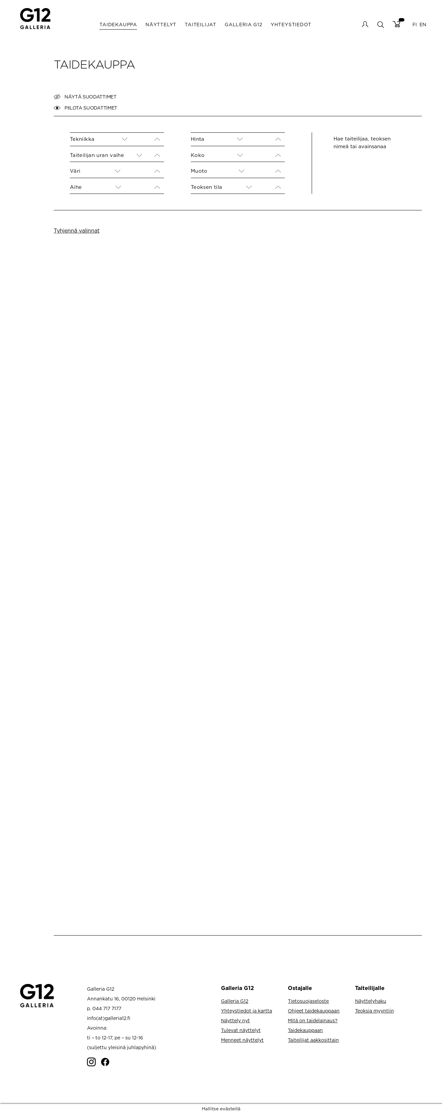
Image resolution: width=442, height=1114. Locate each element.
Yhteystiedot (291, 24)
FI (414, 24)
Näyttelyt (160, 24)
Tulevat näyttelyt (241, 1030)
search (380, 24)
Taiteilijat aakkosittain (313, 1039)
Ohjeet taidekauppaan (314, 1010)
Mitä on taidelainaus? (313, 1020)
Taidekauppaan (305, 1030)
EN (422, 24)
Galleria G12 (243, 24)
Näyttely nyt (235, 1020)
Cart (396, 24)
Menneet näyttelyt (242, 1039)
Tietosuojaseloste (308, 1000)
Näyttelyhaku (370, 1000)
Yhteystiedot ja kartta (246, 1010)
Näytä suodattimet (85, 96)
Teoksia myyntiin (374, 1010)
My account (365, 24)
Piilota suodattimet (85, 108)
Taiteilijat (200, 24)
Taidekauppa (118, 24)
